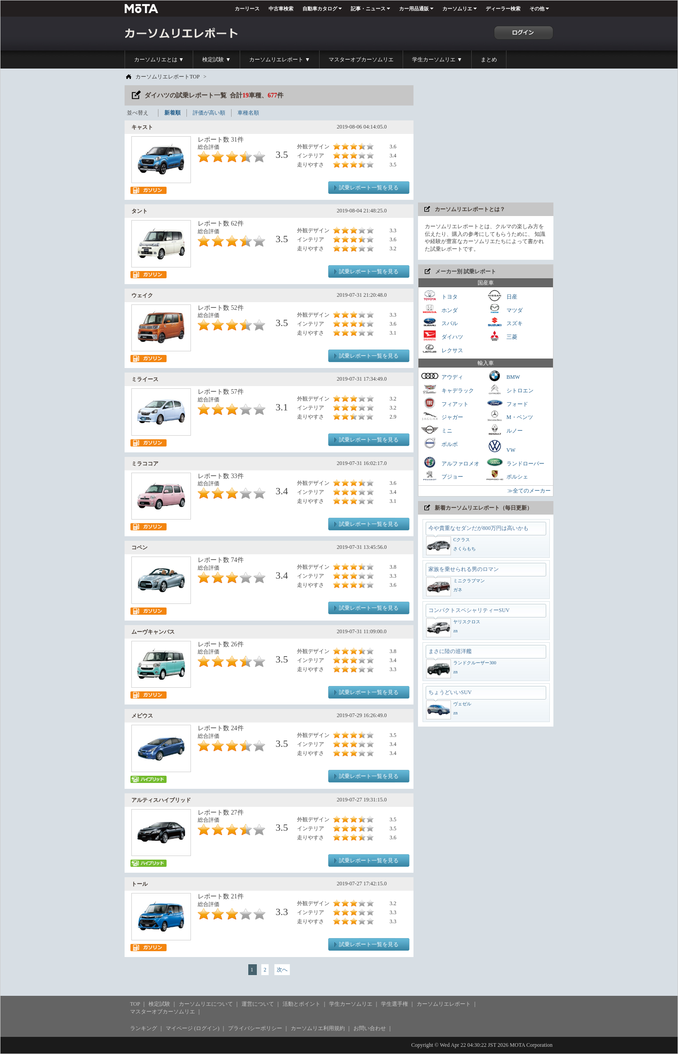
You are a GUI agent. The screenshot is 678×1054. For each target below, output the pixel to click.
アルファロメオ (450, 462)
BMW (503, 376)
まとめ (489, 59)
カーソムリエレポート (444, 1004)
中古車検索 (281, 8)
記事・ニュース (368, 8)
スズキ (504, 322)
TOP (135, 1004)
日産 (501, 296)
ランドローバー (515, 462)
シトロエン (510, 389)
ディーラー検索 (503, 8)
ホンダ (439, 309)
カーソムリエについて (206, 1004)
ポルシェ (507, 475)
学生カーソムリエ (350, 1004)
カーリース (247, 8)
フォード (507, 403)
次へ (282, 970)
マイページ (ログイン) (192, 1028)
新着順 (172, 113)
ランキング (143, 1028)
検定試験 (159, 1004)
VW (500, 446)
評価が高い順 (209, 113)
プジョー (442, 475)
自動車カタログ (319, 8)
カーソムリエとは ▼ (159, 59)
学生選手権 (394, 1004)
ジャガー (442, 416)
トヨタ (439, 296)
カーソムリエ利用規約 (318, 1028)
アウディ (442, 376)
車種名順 (248, 113)
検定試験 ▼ (216, 59)
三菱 (501, 336)
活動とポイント (301, 1004)
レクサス (442, 349)
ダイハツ (442, 336)
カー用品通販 (414, 8)
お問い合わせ (369, 1028)
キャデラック (447, 389)
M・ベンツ (509, 416)
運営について (257, 1004)
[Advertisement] (485, 141)
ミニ (436, 429)
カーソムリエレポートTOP (167, 77)
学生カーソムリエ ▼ (437, 59)
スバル (439, 322)
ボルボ (439, 443)
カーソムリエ (457, 8)
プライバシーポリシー (255, 1028)
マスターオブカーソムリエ (361, 59)
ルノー (504, 429)
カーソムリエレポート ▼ (279, 59)
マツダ (504, 309)
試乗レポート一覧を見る (369, 187)
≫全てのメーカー (529, 491)
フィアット (445, 403)
